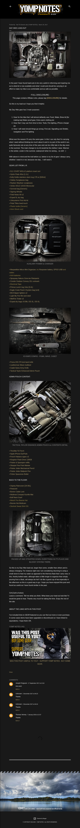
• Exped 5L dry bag (16, 197)
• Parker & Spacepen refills (19, 462)
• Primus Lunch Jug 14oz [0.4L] (21, 287)
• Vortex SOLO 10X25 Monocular (21, 186)
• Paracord (13, 489)
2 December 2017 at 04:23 (30, 693)
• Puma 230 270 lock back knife (21, 362)
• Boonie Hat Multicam (17, 503)
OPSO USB (57, 270)
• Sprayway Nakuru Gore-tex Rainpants (24, 278)
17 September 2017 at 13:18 (36, 683)
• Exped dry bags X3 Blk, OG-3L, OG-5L (24, 302)
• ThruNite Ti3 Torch (16, 451)
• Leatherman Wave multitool (20, 365)
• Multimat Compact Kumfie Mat (21, 494)
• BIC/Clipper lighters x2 (18, 293)
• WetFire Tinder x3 (16, 299)
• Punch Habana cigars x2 (19, 457)
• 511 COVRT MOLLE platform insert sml (24, 171)
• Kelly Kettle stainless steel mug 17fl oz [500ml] (27, 177)
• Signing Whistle (15, 192)
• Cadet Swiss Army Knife (19, 368)
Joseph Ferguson (21, 683)
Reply (18, 689)
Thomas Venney (21, 714)
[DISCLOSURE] (53, 98)
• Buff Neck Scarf (15, 497)
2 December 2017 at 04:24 (30, 704)
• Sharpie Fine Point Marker (19, 465)
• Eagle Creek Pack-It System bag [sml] (24, 290)
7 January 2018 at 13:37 (34, 714)
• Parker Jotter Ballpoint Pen (20, 471)
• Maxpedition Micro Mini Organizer (22, 270)
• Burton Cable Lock (16, 492)
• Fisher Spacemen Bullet (18, 474)
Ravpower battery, (46, 270)
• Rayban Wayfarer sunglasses (21, 183)
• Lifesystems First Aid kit (18, 200)
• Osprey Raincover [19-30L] (20, 486)
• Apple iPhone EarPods (18, 454)
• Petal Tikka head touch (18, 203)
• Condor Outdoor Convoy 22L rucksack (24, 281)
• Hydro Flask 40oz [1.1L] (18, 174)
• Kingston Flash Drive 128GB (20, 460)
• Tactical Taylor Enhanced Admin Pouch (24, 371)
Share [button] (11, 672)
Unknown (19, 693)
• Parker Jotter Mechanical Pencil (21, 468)
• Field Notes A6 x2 (16, 195)
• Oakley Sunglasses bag (18, 180)
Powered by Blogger (40, 818)
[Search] (69, 6)
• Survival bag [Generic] (18, 189)
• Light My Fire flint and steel (20, 296)
